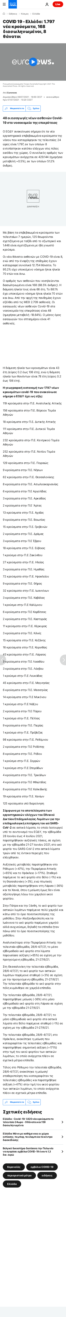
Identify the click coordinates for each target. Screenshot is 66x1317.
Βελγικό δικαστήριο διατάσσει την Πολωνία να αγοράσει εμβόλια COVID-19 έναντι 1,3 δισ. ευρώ (28, 1151)
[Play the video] (33, 62)
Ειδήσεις (13, 14)
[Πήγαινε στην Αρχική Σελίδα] (12, 4)
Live (57, 4)
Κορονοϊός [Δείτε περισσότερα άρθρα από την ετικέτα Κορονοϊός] (13, 1166)
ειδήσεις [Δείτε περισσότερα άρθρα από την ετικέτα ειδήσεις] (47, 1175)
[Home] (4, 13)
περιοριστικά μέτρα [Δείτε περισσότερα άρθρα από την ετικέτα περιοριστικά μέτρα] (19, 1175)
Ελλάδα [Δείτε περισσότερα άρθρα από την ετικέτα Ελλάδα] (12, 1183)
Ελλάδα (36, 14)
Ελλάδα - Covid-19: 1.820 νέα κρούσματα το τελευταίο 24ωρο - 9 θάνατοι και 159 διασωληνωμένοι (28, 1122)
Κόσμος (25, 14)
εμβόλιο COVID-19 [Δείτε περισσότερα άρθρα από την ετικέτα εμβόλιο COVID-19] (42, 1166)
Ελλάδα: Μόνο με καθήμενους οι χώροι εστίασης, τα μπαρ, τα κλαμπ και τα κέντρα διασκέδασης (27, 1136)
